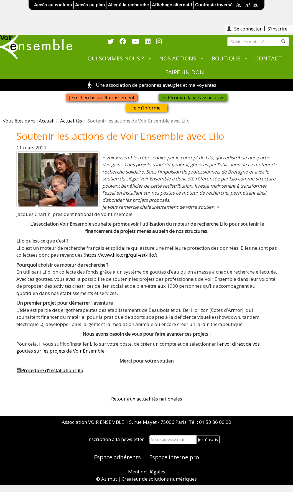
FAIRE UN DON (184, 72)
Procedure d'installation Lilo (52, 370)
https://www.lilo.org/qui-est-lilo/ (120, 255)
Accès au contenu (53, 4)
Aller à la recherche (128, 4)
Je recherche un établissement (101, 97)
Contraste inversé (214, 4)
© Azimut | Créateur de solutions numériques (146, 479)
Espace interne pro (174, 457)
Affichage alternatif (172, 4)
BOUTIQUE (226, 58)
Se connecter (248, 29)
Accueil (47, 121)
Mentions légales (146, 471)
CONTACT (268, 58)
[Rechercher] (252, 41)
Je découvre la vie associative (192, 97)
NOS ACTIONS (177, 58)
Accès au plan (90, 4)
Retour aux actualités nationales (146, 399)
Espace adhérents (117, 457)
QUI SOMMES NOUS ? (116, 58)
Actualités (71, 121)
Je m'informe (146, 107)
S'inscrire (277, 29)
